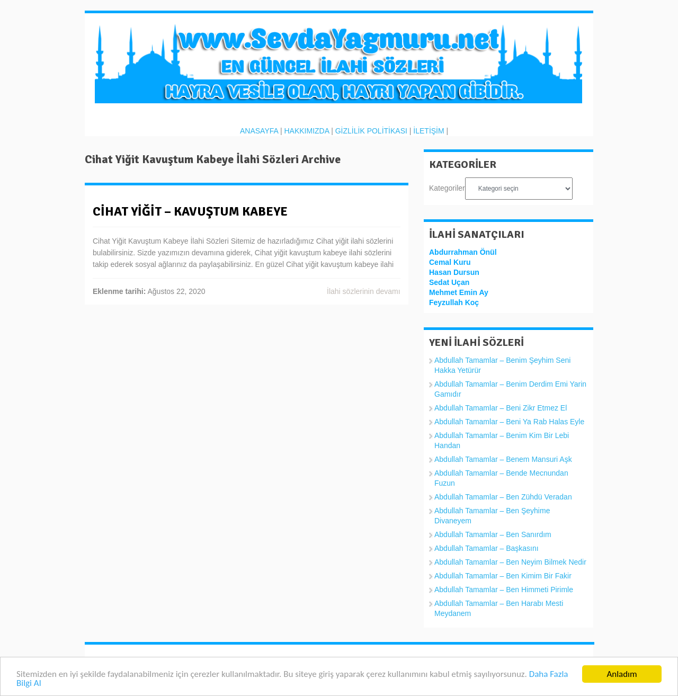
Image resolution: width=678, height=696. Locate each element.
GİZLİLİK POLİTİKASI (371, 131)
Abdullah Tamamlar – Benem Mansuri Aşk (503, 459)
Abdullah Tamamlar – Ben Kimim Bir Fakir (503, 576)
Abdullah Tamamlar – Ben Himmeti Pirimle (503, 589)
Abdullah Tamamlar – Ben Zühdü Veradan (503, 497)
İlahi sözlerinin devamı (363, 291)
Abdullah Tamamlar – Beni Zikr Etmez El (500, 408)
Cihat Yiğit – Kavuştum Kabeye (190, 211)
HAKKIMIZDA (306, 131)
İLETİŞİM (428, 131)
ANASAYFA (259, 131)
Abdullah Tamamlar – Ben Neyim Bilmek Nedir (510, 562)
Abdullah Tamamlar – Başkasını (486, 548)
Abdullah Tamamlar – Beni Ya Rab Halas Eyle (509, 421)
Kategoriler (447, 188)
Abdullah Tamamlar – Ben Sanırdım (492, 534)
